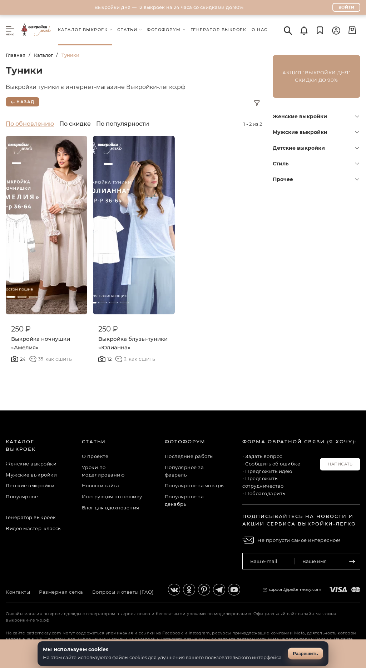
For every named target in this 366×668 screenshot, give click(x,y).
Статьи (94, 441)
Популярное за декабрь (184, 500)
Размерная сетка (61, 592)
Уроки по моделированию (103, 471)
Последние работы (189, 456)
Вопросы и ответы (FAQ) (123, 592)
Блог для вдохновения (110, 507)
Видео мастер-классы (34, 528)
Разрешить (305, 653)
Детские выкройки (316, 148)
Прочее (316, 179)
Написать (340, 464)
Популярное (22, 496)
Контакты (18, 592)
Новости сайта (100, 485)
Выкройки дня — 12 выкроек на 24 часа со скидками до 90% (168, 7)
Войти (346, 7)
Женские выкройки (316, 116)
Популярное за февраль (184, 471)
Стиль (316, 163)
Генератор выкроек (31, 517)
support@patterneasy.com (295, 589)
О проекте (95, 456)
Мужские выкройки (316, 132)
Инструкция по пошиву (112, 496)
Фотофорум (185, 441)
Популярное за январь (194, 485)
